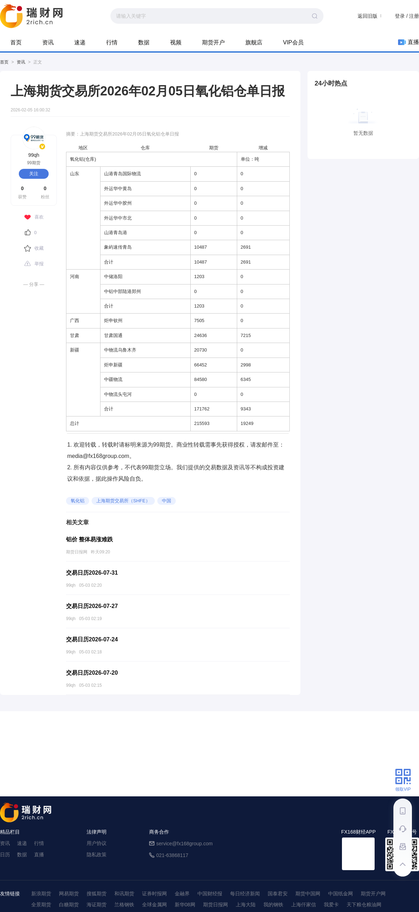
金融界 (182, 893)
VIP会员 (293, 42)
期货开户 (213, 42)
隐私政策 (97, 854)
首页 (16, 42)
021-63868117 (172, 855)
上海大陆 (246, 904)
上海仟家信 (303, 904)
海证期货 (97, 904)
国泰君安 (278, 893)
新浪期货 (41, 893)
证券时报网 (154, 893)
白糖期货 (69, 904)
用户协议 (97, 843)
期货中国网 (307, 893)
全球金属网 (154, 904)
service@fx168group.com (184, 843)
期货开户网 (373, 893)
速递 (80, 42)
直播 (408, 42)
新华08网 (185, 904)
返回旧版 (367, 16)
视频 (175, 42)
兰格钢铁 (124, 904)
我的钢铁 (273, 904)
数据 (143, 42)
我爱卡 (331, 904)
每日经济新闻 (245, 893)
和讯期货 (124, 893)
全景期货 (41, 904)
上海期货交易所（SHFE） (123, 500)
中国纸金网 (340, 893)
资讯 (48, 42)
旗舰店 (253, 42)
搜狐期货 (97, 893)
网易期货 (69, 893)
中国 (166, 500)
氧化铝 (78, 500)
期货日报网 (215, 904)
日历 (5, 854)
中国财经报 (209, 893)
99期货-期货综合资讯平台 (31, 16)
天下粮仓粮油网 (364, 904)
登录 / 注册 (407, 16)
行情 (112, 42)
